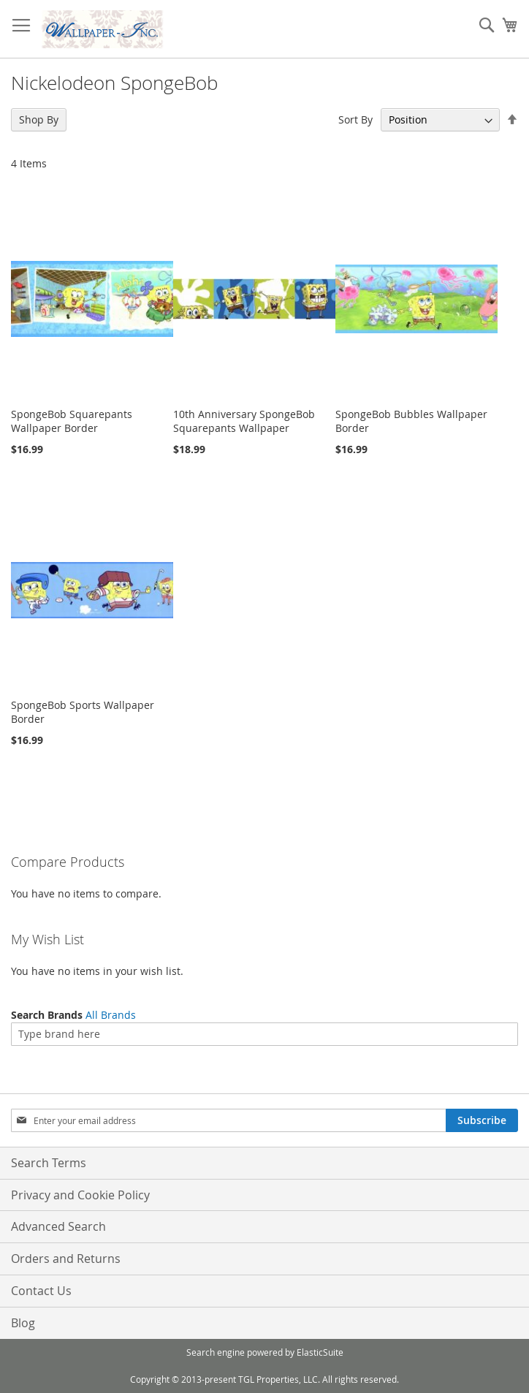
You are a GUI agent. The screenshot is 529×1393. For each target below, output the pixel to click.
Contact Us (41, 1291)
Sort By (355, 119)
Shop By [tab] (38, 119)
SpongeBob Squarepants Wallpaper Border (71, 421)
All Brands (110, 1015)
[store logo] (102, 29)
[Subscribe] (482, 1120)
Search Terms (48, 1163)
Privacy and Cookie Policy (80, 1195)
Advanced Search (58, 1226)
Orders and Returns (66, 1258)
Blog (23, 1323)
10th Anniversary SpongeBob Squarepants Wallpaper (244, 421)
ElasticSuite (320, 1352)
